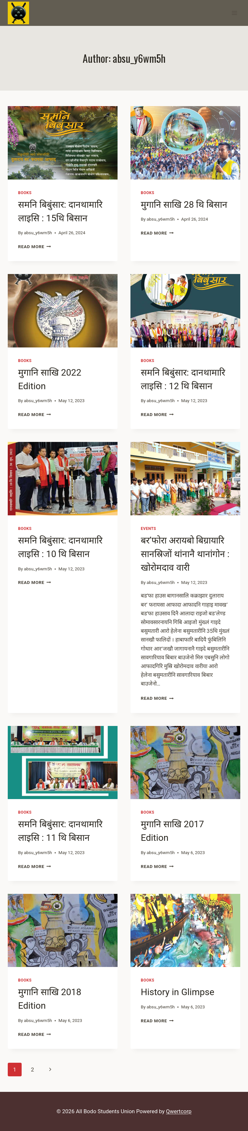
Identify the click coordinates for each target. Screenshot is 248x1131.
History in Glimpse (177, 992)
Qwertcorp (178, 1111)
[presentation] (63, 143)
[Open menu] (234, 13)
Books (25, 193)
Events (148, 528)
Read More (34, 246)
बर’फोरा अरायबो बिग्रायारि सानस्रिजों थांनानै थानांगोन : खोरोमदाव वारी (185, 554)
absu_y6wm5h (38, 232)
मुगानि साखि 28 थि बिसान (184, 204)
